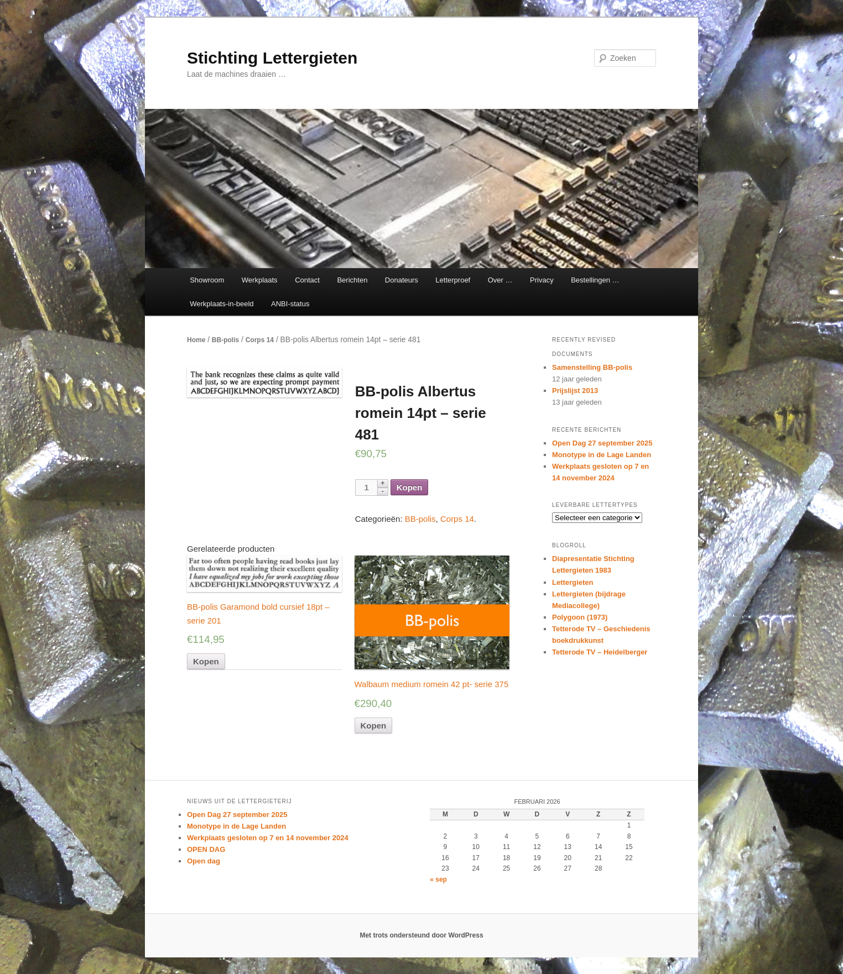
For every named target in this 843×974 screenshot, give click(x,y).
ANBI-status (290, 304)
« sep (438, 879)
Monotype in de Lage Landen (601, 455)
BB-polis (225, 340)
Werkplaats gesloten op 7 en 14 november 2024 (267, 838)
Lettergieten (572, 582)
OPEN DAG (206, 849)
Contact (307, 280)
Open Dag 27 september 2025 (602, 443)
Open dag (203, 861)
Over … (500, 280)
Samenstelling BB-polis (592, 367)
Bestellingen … (595, 280)
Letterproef (452, 280)
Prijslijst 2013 (575, 390)
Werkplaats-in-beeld (221, 304)
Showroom (207, 280)
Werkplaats (260, 280)
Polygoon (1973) (579, 617)
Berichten (352, 280)
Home (196, 340)
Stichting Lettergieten (272, 58)
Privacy (542, 280)
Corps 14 (260, 340)
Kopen (410, 487)
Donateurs (401, 280)
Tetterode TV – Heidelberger (599, 652)
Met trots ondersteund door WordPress (421, 935)
